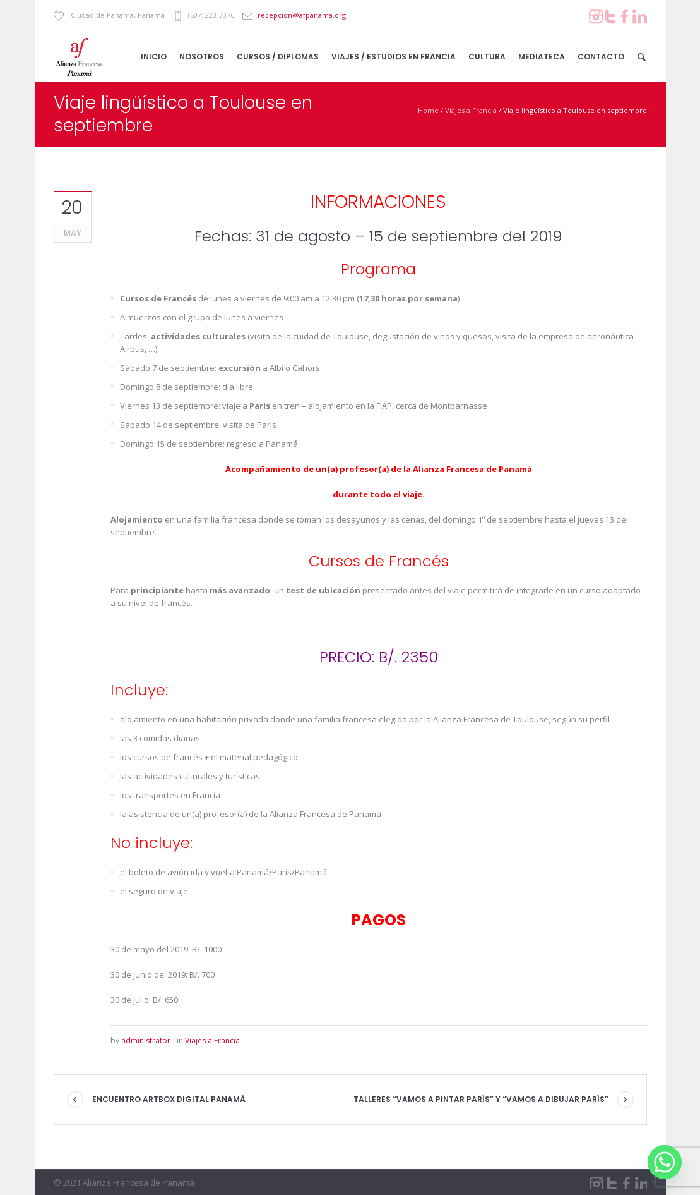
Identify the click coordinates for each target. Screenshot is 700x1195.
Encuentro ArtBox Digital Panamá (169, 1099)
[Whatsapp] (665, 1162)
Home (428, 110)
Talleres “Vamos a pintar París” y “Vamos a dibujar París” (480, 1099)
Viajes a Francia (471, 110)
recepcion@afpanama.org (302, 15)
